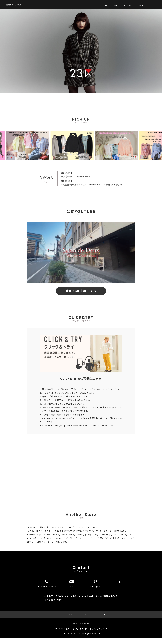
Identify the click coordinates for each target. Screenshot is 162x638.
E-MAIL (140, 5)
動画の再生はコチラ (81, 290)
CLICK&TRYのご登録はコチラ (81, 378)
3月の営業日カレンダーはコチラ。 (76, 189)
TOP (107, 5)
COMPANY (128, 5)
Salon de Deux (81, 622)
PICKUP (116, 5)
